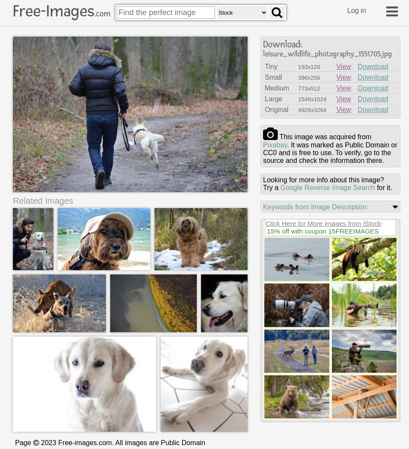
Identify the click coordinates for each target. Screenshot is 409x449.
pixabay (275, 145)
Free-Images (61, 11)
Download (373, 66)
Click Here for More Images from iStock (323, 223)
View (343, 66)
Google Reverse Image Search (327, 187)
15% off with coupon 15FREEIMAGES (323, 231)
